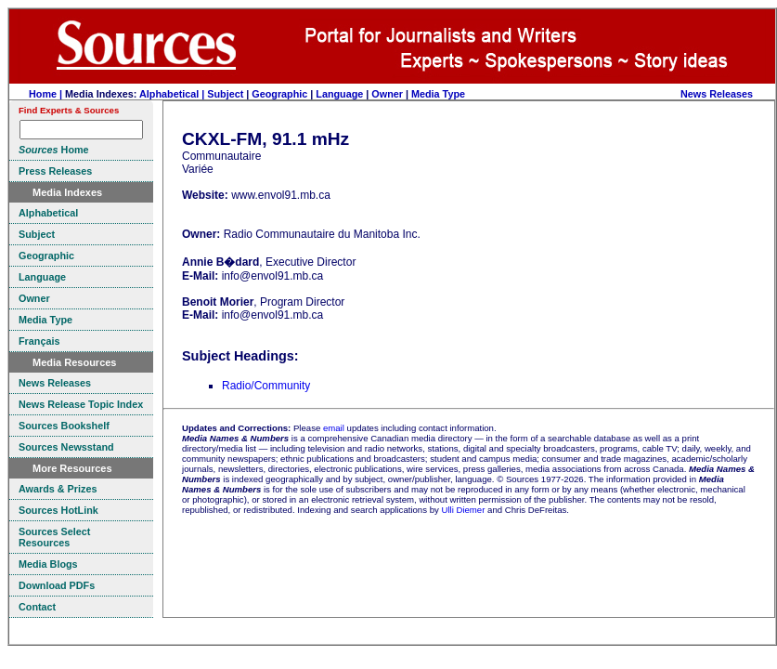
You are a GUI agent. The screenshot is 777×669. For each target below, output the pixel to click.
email (333, 428)
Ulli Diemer (463, 510)
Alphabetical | (173, 93)
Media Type (438, 93)
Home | (47, 93)
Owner (387, 93)
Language (339, 93)
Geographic (279, 93)
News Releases (716, 93)
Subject (225, 93)
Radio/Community (266, 385)
